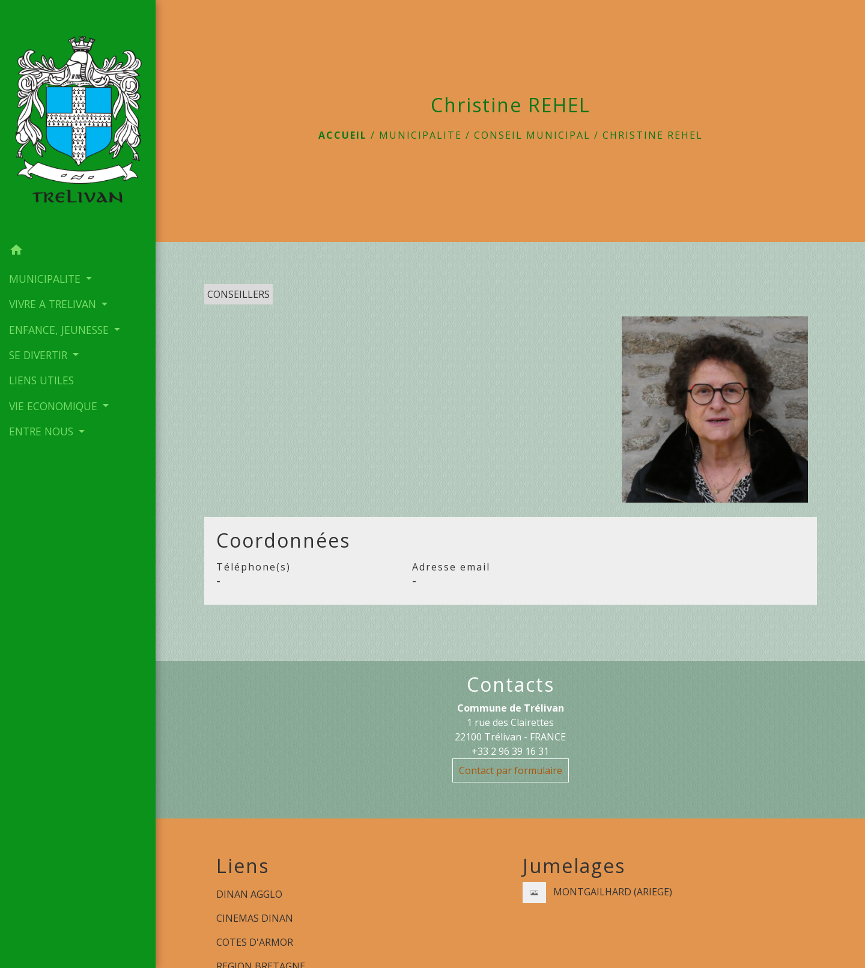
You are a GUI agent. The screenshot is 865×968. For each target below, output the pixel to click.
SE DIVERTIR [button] (39, 355)
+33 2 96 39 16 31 (510, 751)
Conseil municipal (532, 135)
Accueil (342, 135)
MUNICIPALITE (420, 135)
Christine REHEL (652, 135)
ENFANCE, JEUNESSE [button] (60, 329)
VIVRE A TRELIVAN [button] (54, 304)
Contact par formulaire (510, 770)
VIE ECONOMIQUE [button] (54, 406)
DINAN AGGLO (249, 894)
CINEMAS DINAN (254, 918)
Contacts (510, 684)
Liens (242, 866)
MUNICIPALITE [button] (46, 278)
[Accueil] (78, 119)
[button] (78, 251)
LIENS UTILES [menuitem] (41, 380)
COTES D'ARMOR (254, 942)
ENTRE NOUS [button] (42, 431)
